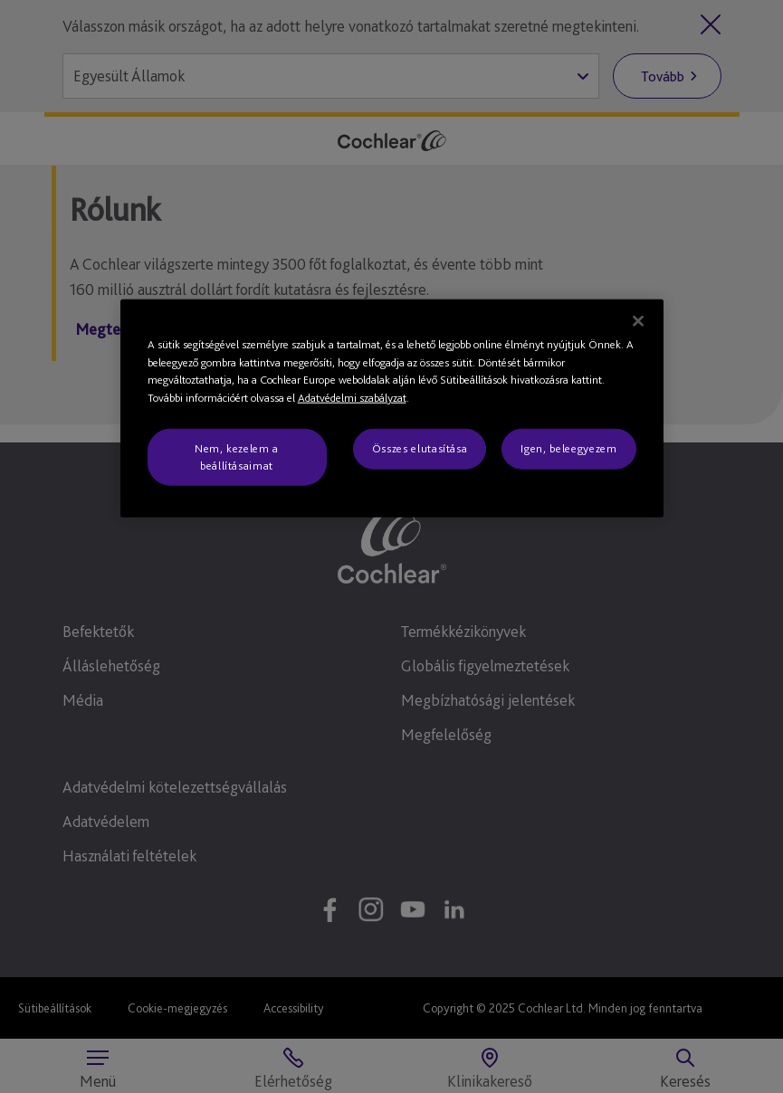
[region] (392, 408)
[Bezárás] (638, 321)
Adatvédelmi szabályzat (352, 397)
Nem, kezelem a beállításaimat (237, 456)
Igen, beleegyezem (568, 448)
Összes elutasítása (420, 448)
